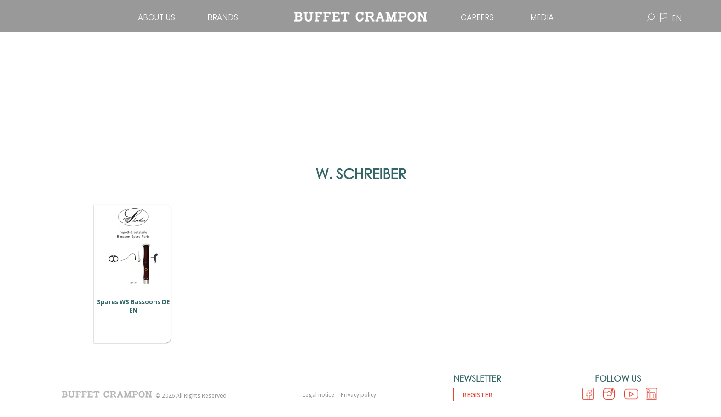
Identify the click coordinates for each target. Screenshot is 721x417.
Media (542, 17)
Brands (222, 17)
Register (477, 394)
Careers (477, 17)
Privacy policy (358, 395)
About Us (156, 17)
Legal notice (318, 395)
